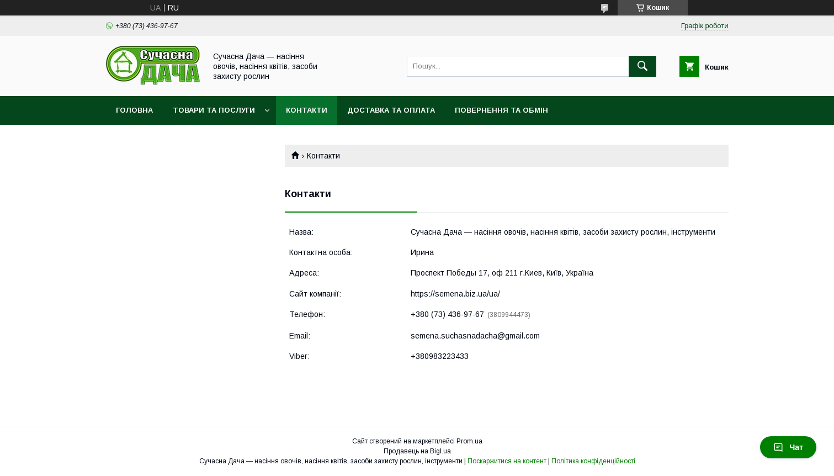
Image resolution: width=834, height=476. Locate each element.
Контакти (306, 110)
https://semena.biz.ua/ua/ (455, 293)
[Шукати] (642, 66)
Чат (788, 447)
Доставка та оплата (391, 110)
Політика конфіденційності (593, 461)
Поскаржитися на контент (507, 461)
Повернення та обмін (501, 110)
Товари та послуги (214, 110)
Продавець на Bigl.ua (417, 451)
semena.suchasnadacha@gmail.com (475, 335)
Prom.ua (469, 441)
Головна (134, 110)
